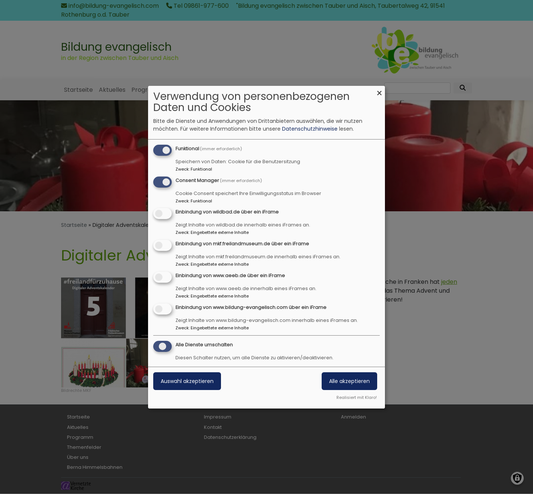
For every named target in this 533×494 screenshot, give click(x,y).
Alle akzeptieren (349, 381)
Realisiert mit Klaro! (356, 397)
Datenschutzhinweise (310, 128)
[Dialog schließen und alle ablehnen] (379, 90)
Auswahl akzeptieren (187, 381)
